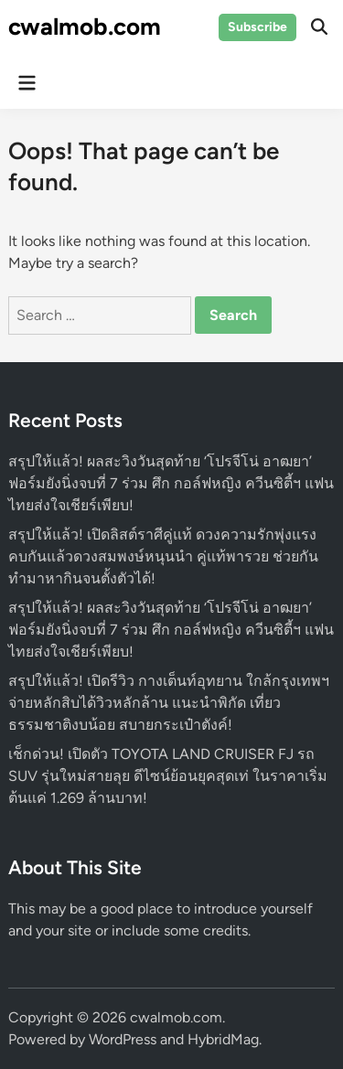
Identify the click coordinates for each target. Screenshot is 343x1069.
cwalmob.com (84, 26)
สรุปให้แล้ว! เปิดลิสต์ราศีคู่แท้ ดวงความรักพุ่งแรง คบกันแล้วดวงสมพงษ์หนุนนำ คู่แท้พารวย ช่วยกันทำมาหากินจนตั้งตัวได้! (163, 556)
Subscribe (257, 27)
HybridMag (223, 1039)
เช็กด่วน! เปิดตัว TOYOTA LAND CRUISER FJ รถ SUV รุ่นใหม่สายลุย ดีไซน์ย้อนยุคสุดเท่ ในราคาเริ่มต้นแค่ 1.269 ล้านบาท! (167, 776)
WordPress (122, 1039)
